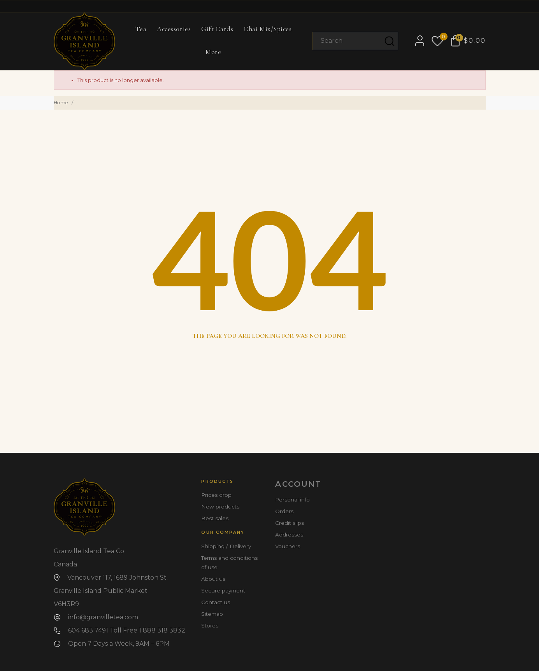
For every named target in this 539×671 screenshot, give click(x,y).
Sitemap (212, 614)
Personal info (292, 499)
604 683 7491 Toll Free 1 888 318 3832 (126, 630)
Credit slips (289, 523)
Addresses (289, 534)
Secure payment (223, 590)
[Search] (355, 41)
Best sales (214, 518)
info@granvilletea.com (103, 617)
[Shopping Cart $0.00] (468, 41)
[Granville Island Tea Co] (85, 41)
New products (220, 506)
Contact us (215, 602)
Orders (284, 511)
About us (213, 579)
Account (298, 484)
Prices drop (216, 495)
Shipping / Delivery (226, 546)
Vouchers (287, 546)
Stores (209, 625)
